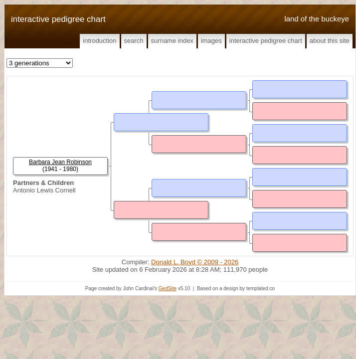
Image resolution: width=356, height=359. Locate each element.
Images (211, 40)
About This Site (330, 40)
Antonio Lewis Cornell (44, 190)
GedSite (168, 288)
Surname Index (172, 40)
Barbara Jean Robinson (60, 162)
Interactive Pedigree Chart (265, 40)
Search (134, 40)
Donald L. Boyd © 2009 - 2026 (194, 262)
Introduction (99, 40)
